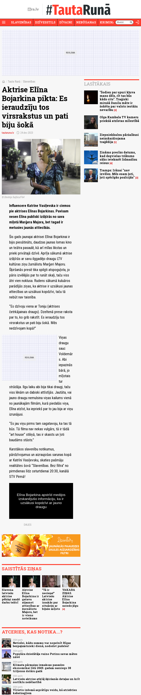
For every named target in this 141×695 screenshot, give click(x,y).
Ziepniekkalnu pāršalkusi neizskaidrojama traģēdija (119, 138)
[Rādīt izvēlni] (3, 22)
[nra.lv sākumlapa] (33, 9)
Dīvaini (65, 22)
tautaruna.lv (8, 132)
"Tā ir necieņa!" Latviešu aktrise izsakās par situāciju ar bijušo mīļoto (51, 599)
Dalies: (28, 524)
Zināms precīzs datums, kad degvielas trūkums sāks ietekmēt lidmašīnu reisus (118, 157)
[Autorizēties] (137, 22)
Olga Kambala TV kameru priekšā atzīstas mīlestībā (119, 118)
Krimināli (109, 22)
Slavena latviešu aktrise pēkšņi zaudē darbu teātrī (11, 596)
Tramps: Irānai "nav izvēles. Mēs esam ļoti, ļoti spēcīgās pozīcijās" (117, 173)
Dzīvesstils (45, 22)
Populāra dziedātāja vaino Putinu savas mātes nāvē (45, 655)
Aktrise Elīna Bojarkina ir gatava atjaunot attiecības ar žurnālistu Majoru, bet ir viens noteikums (30, 604)
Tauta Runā (14, 81)
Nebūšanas (86, 22)
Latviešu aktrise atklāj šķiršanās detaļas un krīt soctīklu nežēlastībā (46, 680)
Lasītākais (97, 84)
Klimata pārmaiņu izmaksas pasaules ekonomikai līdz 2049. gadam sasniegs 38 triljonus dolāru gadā (42, 668)
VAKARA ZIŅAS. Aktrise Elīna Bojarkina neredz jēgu (70, 597)
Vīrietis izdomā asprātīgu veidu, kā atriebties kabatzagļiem (45, 691)
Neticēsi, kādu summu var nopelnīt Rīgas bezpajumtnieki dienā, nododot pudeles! (42, 644)
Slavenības (21, 22)
